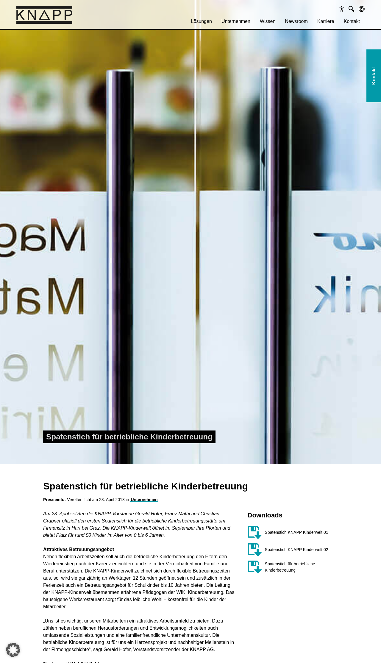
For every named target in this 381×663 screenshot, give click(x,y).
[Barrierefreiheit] (342, 9)
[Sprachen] (362, 9)
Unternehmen (235, 21)
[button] (13, 650)
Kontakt (352, 21)
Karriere (325, 21)
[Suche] (352, 9)
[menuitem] (201, 21)
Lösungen (201, 21)
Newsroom (296, 21)
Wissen (267, 21)
